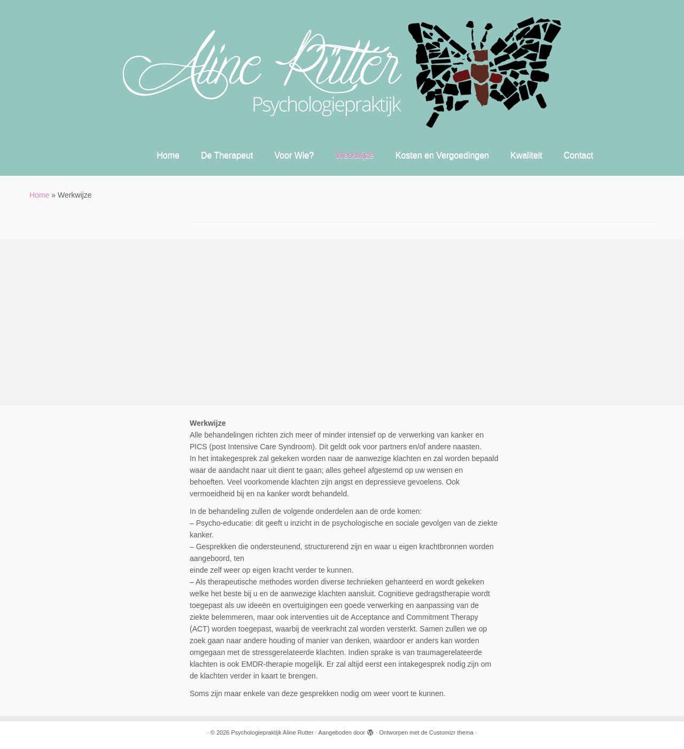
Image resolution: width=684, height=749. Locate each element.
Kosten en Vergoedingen (442, 155)
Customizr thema (451, 732)
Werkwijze (354, 155)
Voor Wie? (294, 155)
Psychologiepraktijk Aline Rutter (272, 732)
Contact (578, 155)
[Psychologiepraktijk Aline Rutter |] (342, 72)
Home (168, 155)
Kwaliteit (526, 155)
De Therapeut (227, 155)
